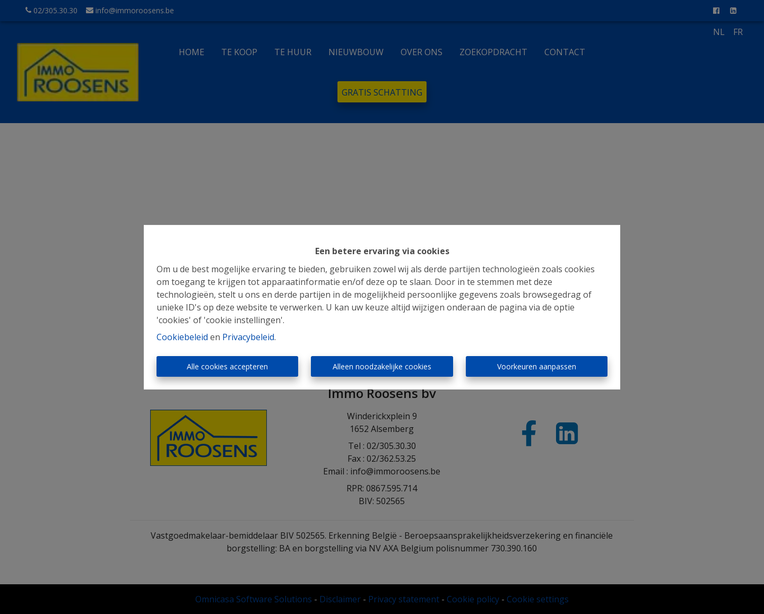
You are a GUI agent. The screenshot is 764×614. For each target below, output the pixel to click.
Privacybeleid (248, 337)
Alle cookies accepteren (227, 366)
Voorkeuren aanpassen (536, 366)
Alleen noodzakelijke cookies (382, 366)
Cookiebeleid (182, 337)
